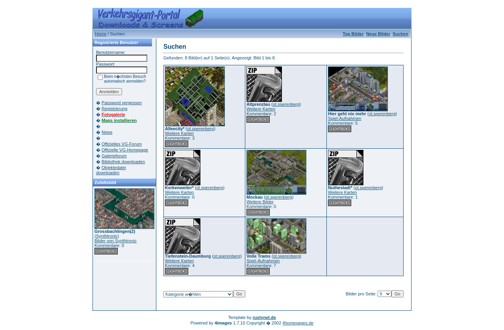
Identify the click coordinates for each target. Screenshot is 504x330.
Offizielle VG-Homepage (125, 149)
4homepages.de (297, 323)
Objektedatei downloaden (111, 170)
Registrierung (114, 108)
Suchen (400, 33)
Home (100, 33)
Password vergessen (122, 102)
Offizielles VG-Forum (122, 144)
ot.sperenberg (200, 128)
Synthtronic (107, 236)
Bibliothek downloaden (123, 161)
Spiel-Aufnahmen (344, 118)
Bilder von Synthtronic (115, 240)
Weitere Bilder (260, 201)
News (107, 132)
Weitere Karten (179, 133)
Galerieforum (114, 155)
